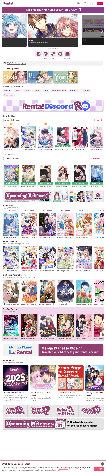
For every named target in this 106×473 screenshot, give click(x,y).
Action (46, 90)
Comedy (36, 90)
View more (97, 120)
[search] (85, 3)
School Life (73, 90)
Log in (100, 3)
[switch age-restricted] (78, 3)
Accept (99, 469)
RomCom (7, 90)
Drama (27, 90)
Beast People (8, 95)
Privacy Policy (63, 469)
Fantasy (17, 90)
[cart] (91, 3)
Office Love (85, 90)
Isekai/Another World (59, 90)
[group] (11, 136)
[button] (48, 48)
